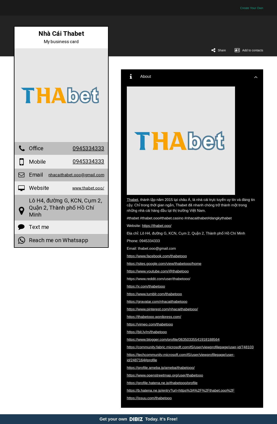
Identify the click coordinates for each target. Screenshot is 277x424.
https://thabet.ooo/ (156, 226)
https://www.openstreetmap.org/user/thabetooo (165, 375)
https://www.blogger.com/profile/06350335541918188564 (173, 340)
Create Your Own (251, 8)
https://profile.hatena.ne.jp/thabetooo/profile (162, 383)
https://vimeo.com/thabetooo (150, 324)
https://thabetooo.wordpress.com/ (154, 317)
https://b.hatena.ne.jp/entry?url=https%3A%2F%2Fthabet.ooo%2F (181, 390)
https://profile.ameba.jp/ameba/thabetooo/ (161, 368)
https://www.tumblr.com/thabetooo (154, 294)
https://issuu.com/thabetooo (149, 398)
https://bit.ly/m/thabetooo (147, 332)
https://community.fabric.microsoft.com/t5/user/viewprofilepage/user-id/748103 (190, 347)
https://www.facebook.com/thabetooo (157, 256)
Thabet (132, 200)
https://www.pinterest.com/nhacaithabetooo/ (162, 309)
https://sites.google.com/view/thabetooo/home (164, 264)
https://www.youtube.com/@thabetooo (158, 271)
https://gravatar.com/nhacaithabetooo (157, 302)
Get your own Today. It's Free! (139, 419)
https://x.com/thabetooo (146, 286)
